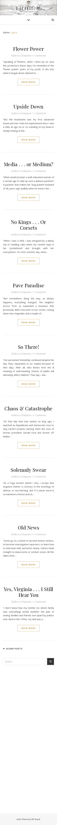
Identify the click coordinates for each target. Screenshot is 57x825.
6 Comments (39, 353)
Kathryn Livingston (21, 55)
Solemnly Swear (28, 469)
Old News (28, 527)
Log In (13, 32)
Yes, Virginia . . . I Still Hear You (28, 592)
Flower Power (28, 48)
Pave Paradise (28, 285)
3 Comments (39, 601)
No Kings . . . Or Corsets (28, 225)
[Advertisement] (15, 717)
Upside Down (28, 106)
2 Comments (39, 113)
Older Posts (13, 648)
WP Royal (35, 819)
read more (28, 82)
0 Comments (39, 55)
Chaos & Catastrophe (28, 408)
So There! (28, 346)
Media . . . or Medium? (28, 164)
